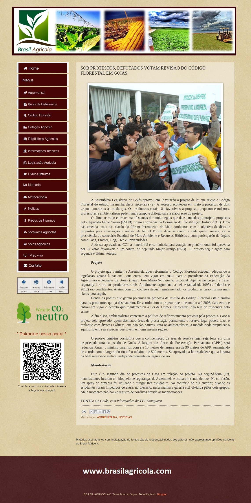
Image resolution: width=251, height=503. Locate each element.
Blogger (162, 494)
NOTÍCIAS (125, 417)
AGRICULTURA (107, 417)
